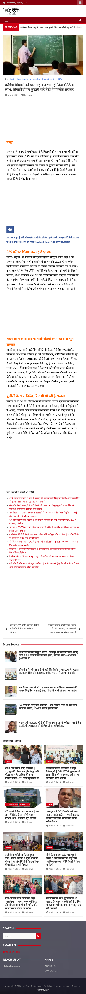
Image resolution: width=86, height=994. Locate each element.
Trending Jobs (12, 804)
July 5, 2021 (12, 95)
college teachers (23, 79)
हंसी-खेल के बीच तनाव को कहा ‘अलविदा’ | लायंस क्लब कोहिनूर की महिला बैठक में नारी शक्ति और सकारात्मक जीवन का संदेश (21, 903)
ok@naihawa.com (11, 951)
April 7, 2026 (12, 822)
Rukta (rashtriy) (49, 79)
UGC (60, 79)
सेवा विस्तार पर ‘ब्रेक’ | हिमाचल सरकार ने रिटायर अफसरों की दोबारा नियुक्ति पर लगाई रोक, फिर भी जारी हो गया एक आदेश (48, 689)
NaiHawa (26, 95)
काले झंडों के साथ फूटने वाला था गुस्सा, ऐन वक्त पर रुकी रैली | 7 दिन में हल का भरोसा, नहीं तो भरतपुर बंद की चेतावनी (63, 903)
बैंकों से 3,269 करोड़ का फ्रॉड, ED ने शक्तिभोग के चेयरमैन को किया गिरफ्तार (24, 629)
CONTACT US (51, 970)
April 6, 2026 (12, 912)
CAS (12, 79)
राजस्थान (8, 761)
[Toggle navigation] (6, 20)
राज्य (28, 804)
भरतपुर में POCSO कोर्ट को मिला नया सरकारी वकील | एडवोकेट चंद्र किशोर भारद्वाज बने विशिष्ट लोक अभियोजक (50, 724)
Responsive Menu (80, 2)
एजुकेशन (22, 804)
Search (38, 936)
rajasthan (36, 79)
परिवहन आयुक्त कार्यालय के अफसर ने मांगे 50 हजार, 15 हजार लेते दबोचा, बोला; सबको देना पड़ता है (62, 629)
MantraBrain (43, 989)
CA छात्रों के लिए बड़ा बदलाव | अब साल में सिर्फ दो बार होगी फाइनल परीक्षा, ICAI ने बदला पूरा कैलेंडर (48, 706)
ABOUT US (50, 966)
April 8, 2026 (12, 782)
